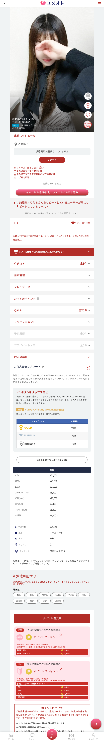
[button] (5, 3)
